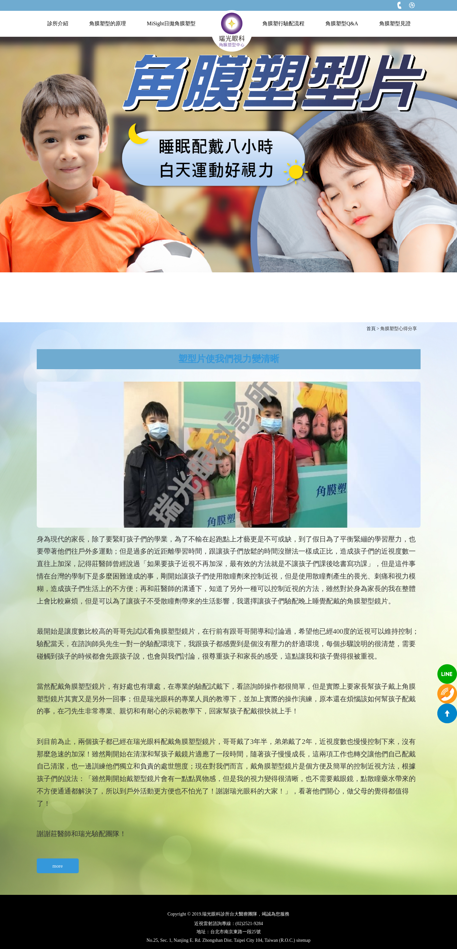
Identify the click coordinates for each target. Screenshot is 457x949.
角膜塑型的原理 (107, 23)
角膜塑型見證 (395, 23)
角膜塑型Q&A (341, 23)
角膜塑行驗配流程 (283, 23)
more (57, 866)
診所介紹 (57, 23)
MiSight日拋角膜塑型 (171, 23)
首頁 (371, 328)
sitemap (303, 940)
